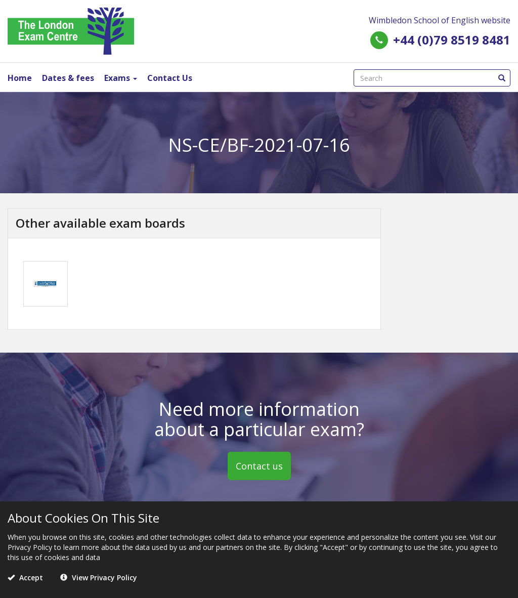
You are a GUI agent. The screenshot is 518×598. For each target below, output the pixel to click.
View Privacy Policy (98, 577)
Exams (120, 77)
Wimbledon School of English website (439, 20)
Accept (25, 577)
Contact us (259, 466)
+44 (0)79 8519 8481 (451, 39)
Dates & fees (68, 77)
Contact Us (169, 77)
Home (20, 77)
